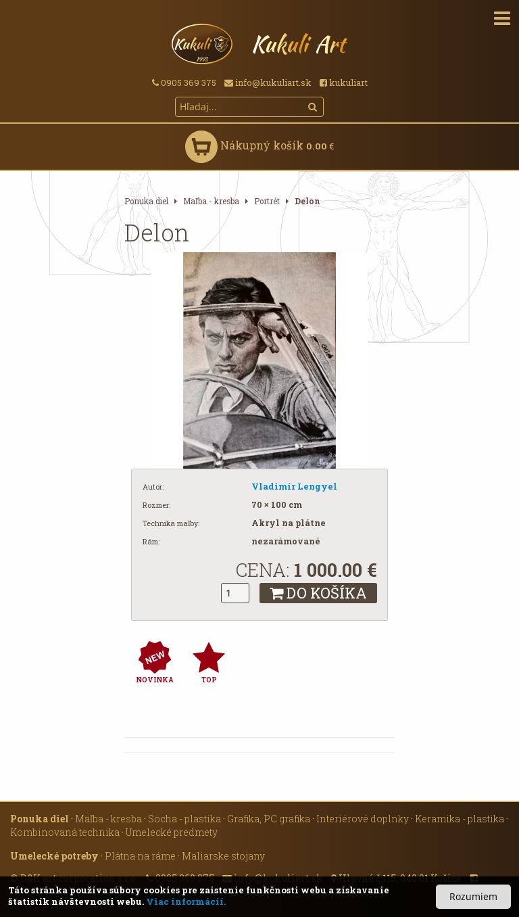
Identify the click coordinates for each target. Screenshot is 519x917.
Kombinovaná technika (65, 832)
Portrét (267, 201)
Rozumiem (473, 896)
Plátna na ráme (140, 855)
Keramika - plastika (459, 818)
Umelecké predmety (172, 832)
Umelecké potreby (54, 855)
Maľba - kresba (211, 201)
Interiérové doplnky (362, 818)
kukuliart (344, 82)
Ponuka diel (146, 201)
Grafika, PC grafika (268, 818)
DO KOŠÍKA (318, 593)
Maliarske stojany (223, 855)
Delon (307, 201)
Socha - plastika (184, 818)
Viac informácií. (186, 901)
